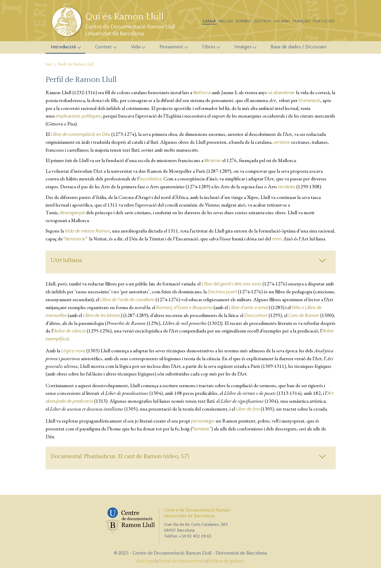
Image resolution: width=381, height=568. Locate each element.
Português (323, 21)
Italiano (281, 21)
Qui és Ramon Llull (124, 16)
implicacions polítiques (78, 116)
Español (243, 21)
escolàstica (150, 179)
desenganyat (72, 212)
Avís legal (146, 561)
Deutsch (262, 21)
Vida (136, 48)
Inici (49, 64)
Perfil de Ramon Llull (75, 64)
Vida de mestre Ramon (87, 231)
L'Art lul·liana (66, 260)
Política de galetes (226, 561)
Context (104, 48)
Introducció (64, 48)
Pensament (172, 48)
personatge (202, 421)
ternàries (286, 187)
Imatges (244, 48)
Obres (210, 48)
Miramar (212, 160)
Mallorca (202, 92)
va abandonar (281, 92)
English (225, 21)
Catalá (209, 21)
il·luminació (309, 100)
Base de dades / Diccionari (298, 47)
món (276, 239)
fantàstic (201, 429)
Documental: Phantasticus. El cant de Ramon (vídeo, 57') (120, 456)
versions (282, 142)
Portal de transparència (182, 561)
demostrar (75, 239)
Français (301, 21)
